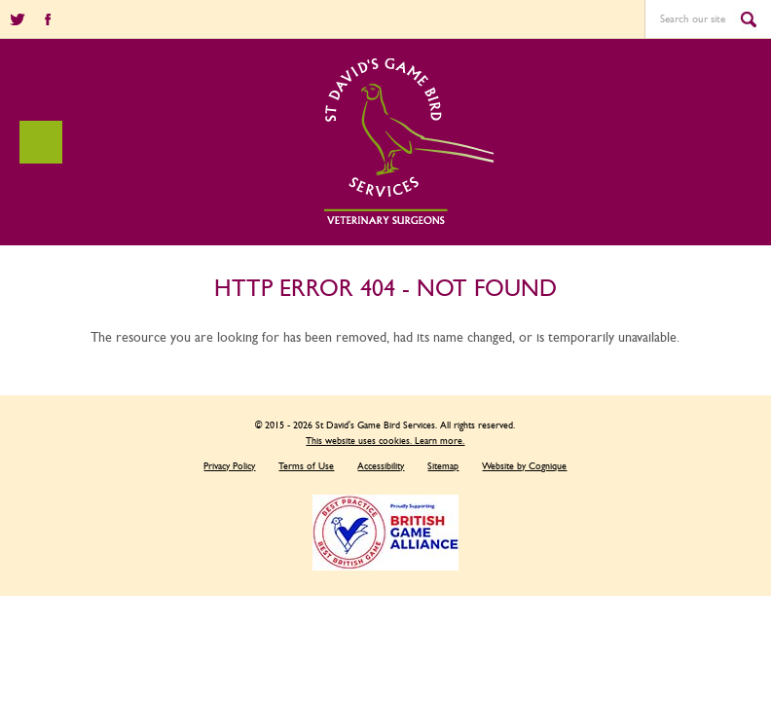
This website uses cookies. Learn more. (385, 441)
